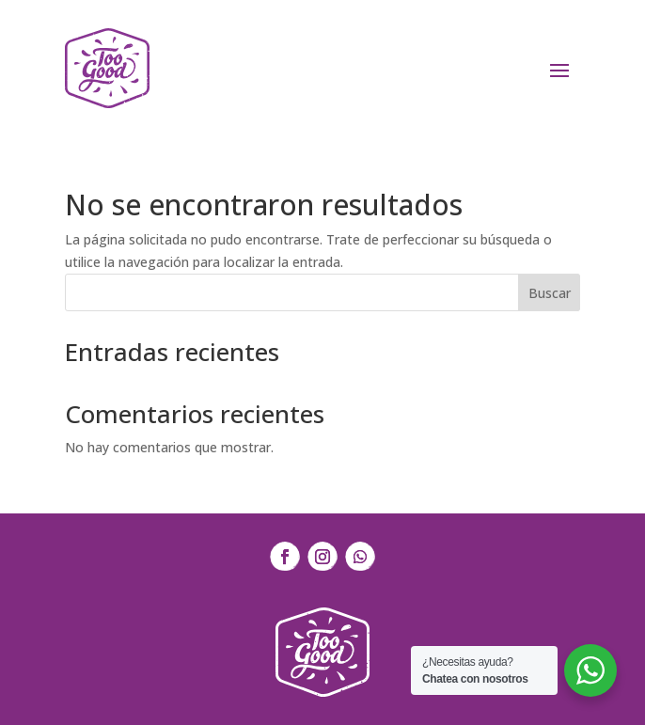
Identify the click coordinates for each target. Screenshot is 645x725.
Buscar (549, 293)
